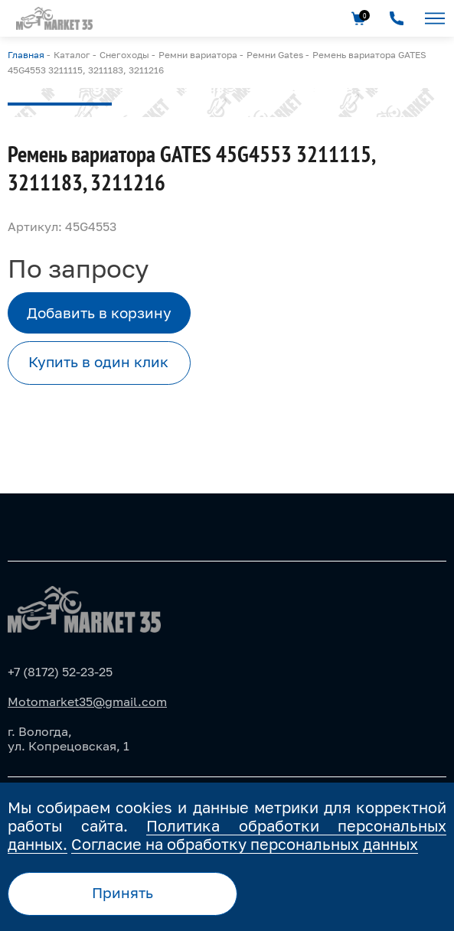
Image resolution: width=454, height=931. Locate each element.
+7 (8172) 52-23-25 (60, 671)
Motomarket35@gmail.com (87, 701)
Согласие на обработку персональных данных (244, 844)
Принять (122, 892)
